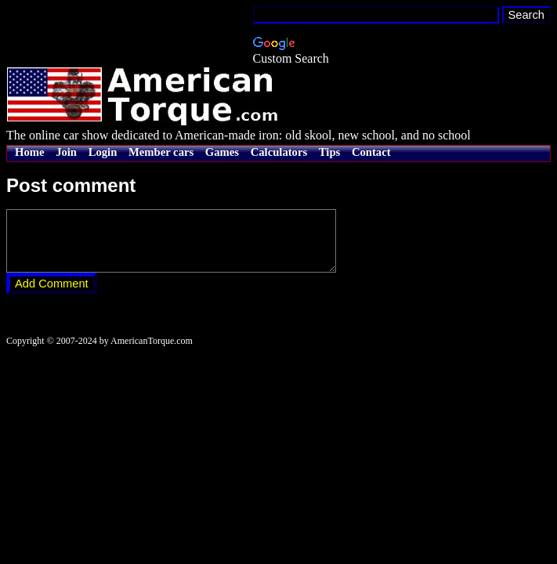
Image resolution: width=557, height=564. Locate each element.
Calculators (279, 152)
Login (103, 152)
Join (66, 152)
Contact (371, 152)
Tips (329, 152)
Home (29, 152)
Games (222, 152)
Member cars (161, 152)
